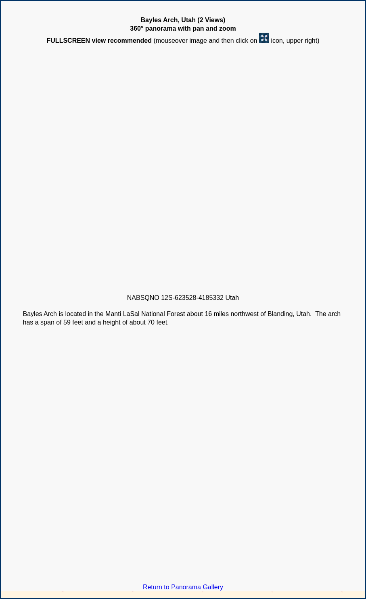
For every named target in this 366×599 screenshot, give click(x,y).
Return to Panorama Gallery (183, 587)
